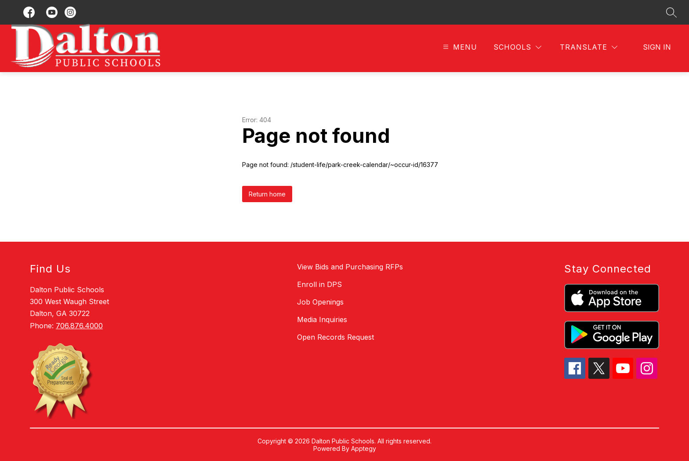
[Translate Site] (589, 47)
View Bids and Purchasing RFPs (350, 266)
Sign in (657, 47)
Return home (267, 194)
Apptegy (363, 448)
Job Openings (320, 302)
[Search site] (671, 12)
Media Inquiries (322, 319)
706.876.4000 (79, 325)
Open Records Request (335, 337)
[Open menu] (459, 47)
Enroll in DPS (319, 284)
